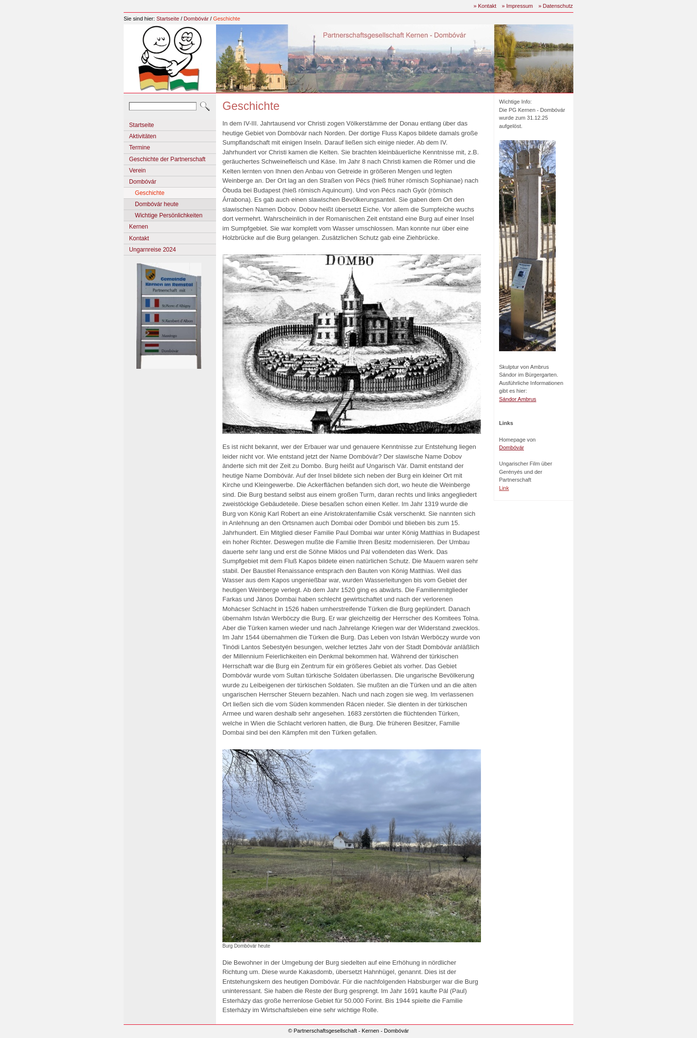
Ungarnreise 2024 (152, 249)
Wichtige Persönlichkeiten (168, 215)
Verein (137, 170)
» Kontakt (485, 6)
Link (504, 488)
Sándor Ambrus (517, 399)
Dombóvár (196, 18)
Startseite (167, 18)
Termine (139, 147)
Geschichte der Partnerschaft (167, 159)
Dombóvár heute (156, 204)
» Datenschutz (555, 6)
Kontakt (139, 238)
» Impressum (517, 6)
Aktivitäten (142, 136)
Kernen (138, 226)
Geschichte (226, 18)
